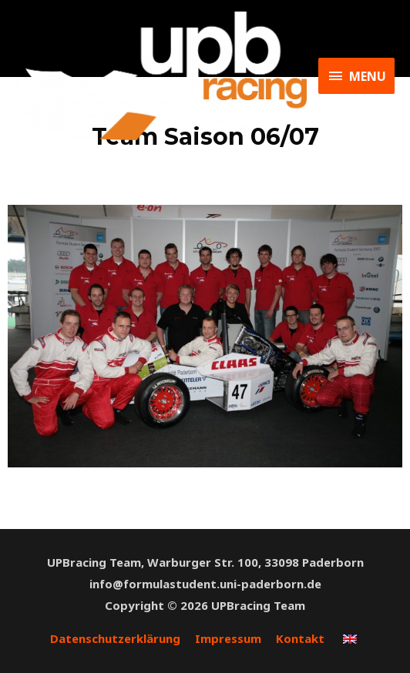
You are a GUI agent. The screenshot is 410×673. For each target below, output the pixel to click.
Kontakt (300, 638)
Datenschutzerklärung (115, 638)
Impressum (228, 638)
